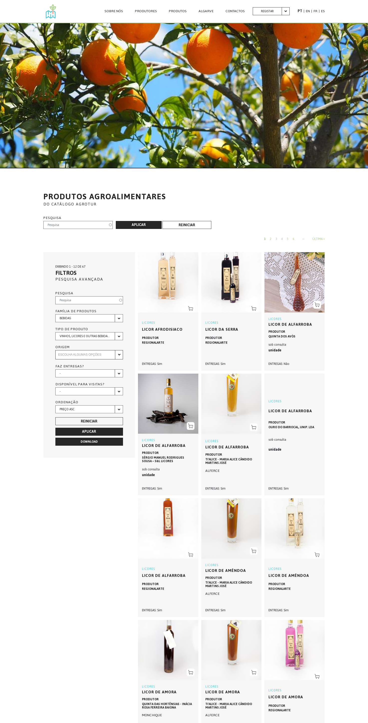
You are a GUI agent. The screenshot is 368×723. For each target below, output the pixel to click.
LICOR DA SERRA (221, 329)
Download (89, 442)
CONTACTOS (235, 11)
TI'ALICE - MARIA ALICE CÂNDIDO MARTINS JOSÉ (228, 461)
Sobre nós (114, 11)
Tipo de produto (71, 329)
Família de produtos (76, 311)
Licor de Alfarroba (290, 324)
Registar (267, 11)
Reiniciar (187, 225)
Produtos (178, 11)
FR (315, 11)
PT (300, 11)
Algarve (206, 11)
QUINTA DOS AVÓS (281, 336)
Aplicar (139, 224)
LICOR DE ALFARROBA (227, 447)
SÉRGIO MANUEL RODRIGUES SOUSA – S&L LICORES (163, 459)
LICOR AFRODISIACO (162, 329)
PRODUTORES (146, 11)
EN (308, 11)
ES (323, 11)
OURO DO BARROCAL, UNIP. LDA (291, 427)
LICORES (148, 323)
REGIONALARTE (153, 343)
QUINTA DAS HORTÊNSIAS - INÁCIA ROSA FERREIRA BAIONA (167, 706)
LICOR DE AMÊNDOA (225, 570)
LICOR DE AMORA (159, 692)
